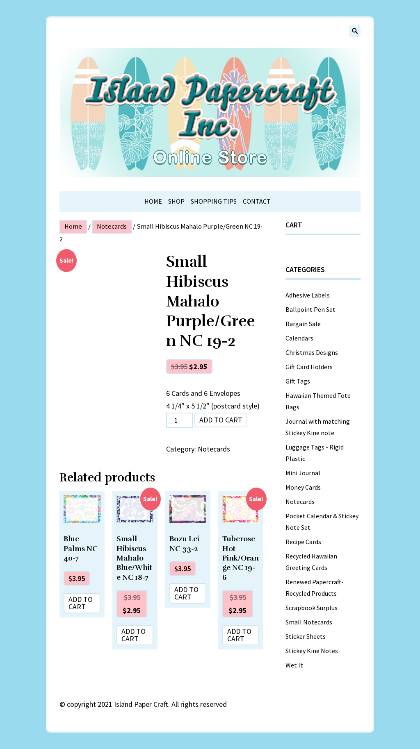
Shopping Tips (214, 201)
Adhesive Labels (307, 295)
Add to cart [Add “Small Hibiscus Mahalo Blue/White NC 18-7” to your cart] (133, 634)
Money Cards (303, 487)
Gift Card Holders (309, 367)
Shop (176, 201)
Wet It (294, 665)
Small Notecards (308, 622)
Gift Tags (297, 381)
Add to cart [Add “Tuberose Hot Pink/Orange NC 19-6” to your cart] (239, 634)
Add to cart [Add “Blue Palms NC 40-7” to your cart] (80, 603)
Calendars (299, 338)
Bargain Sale (303, 324)
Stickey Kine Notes (311, 651)
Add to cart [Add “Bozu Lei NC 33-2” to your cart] (186, 593)
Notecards (112, 226)
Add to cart (220, 419)
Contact (257, 201)
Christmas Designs (311, 352)
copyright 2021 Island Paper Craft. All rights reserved (147, 704)
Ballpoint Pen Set (310, 309)
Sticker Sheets (305, 636)
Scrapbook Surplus (311, 608)
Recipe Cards (303, 542)
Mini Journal (302, 473)
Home (153, 201)
